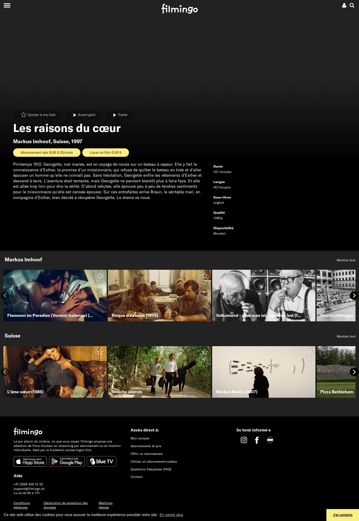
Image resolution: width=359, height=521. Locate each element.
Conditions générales (22, 505)
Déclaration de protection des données (66, 505)
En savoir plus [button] (171, 515)
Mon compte (140, 438)
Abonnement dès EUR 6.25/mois (47, 152)
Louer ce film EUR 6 (105, 152)
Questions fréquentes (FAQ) (151, 469)
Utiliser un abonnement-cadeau (154, 461)
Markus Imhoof (31, 141)
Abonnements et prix (146, 446)
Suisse (61, 141)
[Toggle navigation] (7, 5)
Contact (137, 477)
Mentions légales (106, 505)
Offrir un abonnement (147, 454)
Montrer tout (346, 260)
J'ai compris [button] (342, 515)
